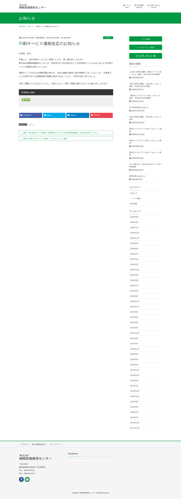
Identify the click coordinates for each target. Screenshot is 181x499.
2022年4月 (134, 328)
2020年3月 (134, 365)
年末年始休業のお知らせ (139, 107)
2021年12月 (135, 333)
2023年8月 (134, 280)
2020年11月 (135, 349)
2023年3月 (134, 291)
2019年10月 (135, 375)
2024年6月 (134, 275)
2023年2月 (134, 296)
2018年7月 (134, 412)
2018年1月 (134, 417)
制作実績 (133, 204)
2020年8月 (134, 354)
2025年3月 (134, 259)
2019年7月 (134, 386)
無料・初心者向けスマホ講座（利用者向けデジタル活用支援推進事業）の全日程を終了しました (61, 133)
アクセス (24, 444)
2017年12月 (135, 423)
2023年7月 (134, 286)
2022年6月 (134, 317)
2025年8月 (134, 249)
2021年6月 (134, 338)
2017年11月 (135, 428)
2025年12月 (135, 233)
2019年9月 (134, 380)
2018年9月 (134, 402)
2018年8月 (134, 407)
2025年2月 (134, 264)
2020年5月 (134, 359)
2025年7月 (134, 254)
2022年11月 (135, 307)
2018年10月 (135, 396)
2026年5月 (134, 217)
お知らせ (108, 38)
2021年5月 (134, 344)
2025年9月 (134, 243)
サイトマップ (55, 444)
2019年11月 (135, 370)
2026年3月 (134, 222)
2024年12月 (135, 270)
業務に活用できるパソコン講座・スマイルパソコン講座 (45, 139)
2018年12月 (135, 391)
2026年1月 (134, 228)
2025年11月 (135, 238)
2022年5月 (134, 322)
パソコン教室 (135, 198)
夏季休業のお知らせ (137, 176)
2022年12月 (135, 301)
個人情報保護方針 (39, 444)
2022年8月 (134, 312)
